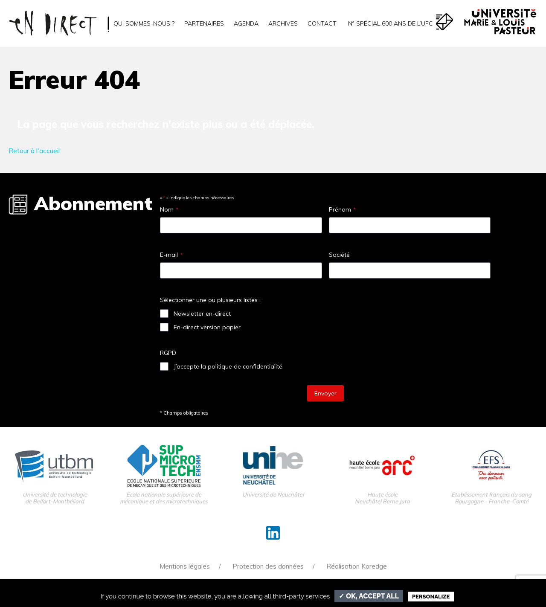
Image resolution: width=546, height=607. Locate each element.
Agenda (246, 23)
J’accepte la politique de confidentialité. (229, 366)
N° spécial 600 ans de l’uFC (389, 23)
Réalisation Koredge (356, 566)
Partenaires (204, 23)
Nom (169, 209)
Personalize (431, 596)
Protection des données (268, 566)
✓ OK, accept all (369, 596)
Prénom (342, 209)
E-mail (171, 254)
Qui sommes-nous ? (143, 23)
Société (339, 254)
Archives (283, 23)
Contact (322, 23)
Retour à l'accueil (34, 150)
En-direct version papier (207, 327)
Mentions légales (185, 566)
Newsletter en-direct (202, 313)
